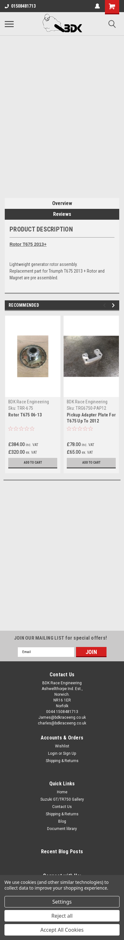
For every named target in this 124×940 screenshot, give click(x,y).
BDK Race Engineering (28, 401)
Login (53, 753)
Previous (105, 305)
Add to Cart (33, 462)
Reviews (62, 214)
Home (62, 792)
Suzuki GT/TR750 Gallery (62, 799)
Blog (62, 821)
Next (114, 305)
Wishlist (62, 746)
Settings (62, 901)
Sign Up (69, 753)
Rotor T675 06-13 (25, 414)
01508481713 (20, 6)
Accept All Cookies (62, 929)
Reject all (62, 915)
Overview (62, 203)
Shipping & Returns (62, 761)
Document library (62, 828)
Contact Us (62, 806)
